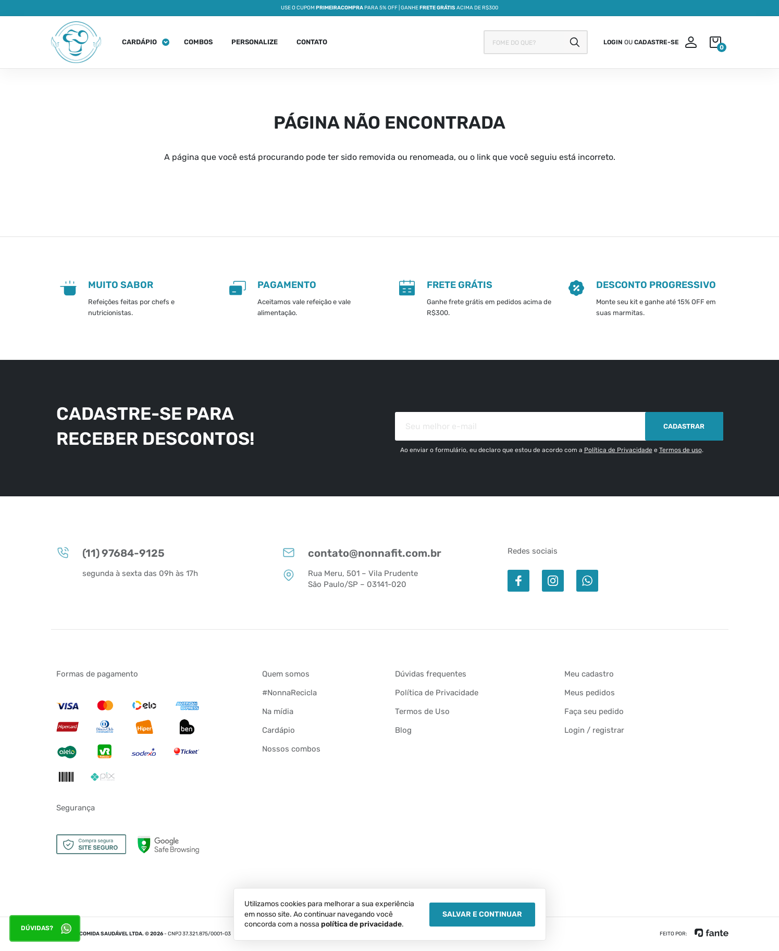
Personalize (254, 42)
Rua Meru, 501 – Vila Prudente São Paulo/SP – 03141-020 (350, 578)
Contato (311, 42)
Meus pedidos (589, 692)
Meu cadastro (589, 674)
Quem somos (286, 674)
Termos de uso (680, 450)
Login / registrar (594, 730)
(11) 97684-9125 (110, 552)
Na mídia (277, 711)
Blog (403, 730)
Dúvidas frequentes (430, 674)
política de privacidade (361, 924)
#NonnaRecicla (289, 692)
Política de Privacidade (618, 450)
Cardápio (139, 42)
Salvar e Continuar (482, 914)
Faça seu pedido (594, 711)
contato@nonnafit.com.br (361, 552)
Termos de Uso (422, 711)
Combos (198, 42)
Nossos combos (291, 749)
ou (641, 42)
